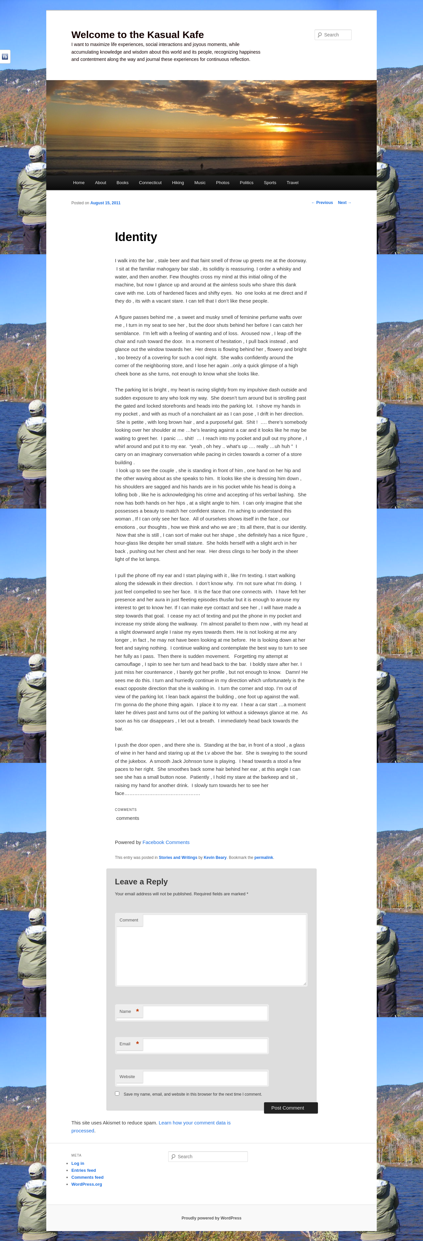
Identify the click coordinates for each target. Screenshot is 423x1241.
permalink (263, 857)
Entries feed (83, 1170)
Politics (246, 182)
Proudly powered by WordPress (211, 1218)
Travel (292, 182)
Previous (322, 202)
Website (127, 1076)
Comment (129, 920)
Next (345, 202)
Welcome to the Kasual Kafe (137, 34)
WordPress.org (86, 1184)
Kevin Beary (215, 857)
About (100, 182)
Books (123, 182)
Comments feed (87, 1177)
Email (129, 1044)
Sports (270, 182)
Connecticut (150, 182)
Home (79, 182)
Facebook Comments (166, 842)
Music (200, 182)
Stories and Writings (178, 857)
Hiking (178, 182)
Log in (77, 1163)
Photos (222, 182)
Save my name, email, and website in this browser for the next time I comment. (193, 1094)
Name (129, 1012)
